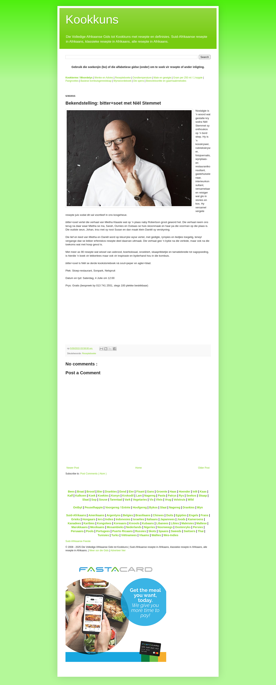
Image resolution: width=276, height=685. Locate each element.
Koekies (103, 495)
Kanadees (74, 523)
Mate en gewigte (162, 77)
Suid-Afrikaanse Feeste (78, 541)
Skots (152, 531)
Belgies (128, 515)
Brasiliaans (142, 515)
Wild (191, 499)
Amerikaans (96, 515)
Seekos (191, 495)
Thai (201, 531)
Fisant (140, 491)
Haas (173, 491)
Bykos (153, 507)
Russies (140, 531)
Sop (94, 499)
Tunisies (103, 535)
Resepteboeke (123, 77)
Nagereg (150, 495)
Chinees (158, 515)
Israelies (138, 519)
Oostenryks (183, 527)
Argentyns (113, 515)
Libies (175, 523)
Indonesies (123, 519)
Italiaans (152, 519)
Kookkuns (92, 19)
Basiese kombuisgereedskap (96, 80)
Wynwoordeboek (122, 80)
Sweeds (176, 531)
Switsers (189, 531)
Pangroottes (72, 80)
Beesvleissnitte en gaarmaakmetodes (166, 80)
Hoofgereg (140, 507)
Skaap (203, 495)
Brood (90, 491)
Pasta (161, 495)
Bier (100, 491)
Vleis (159, 499)
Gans (150, 491)
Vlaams (144, 535)
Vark (128, 499)
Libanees (162, 523)
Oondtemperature (142, 77)
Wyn (200, 507)
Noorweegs (165, 527)
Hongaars (88, 519)
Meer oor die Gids (99, 550)
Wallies (156, 535)
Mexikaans (97, 527)
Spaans (163, 531)
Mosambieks (115, 527)
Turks (115, 535)
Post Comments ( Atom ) (93, 473)
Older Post (204, 467)
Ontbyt (77, 507)
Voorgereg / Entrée (117, 507)
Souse (103, 499)
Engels (193, 515)
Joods (181, 519)
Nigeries (149, 527)
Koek (92, 495)
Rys (181, 495)
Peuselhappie (94, 507)
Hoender (184, 491)
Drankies (111, 491)
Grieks (75, 519)
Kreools (134, 523)
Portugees (103, 531)
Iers (100, 519)
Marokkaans (80, 527)
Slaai (85, 499)
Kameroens (195, 519)
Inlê (195, 491)
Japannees (167, 519)
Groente (161, 491)
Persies (198, 527)
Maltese (201, 523)
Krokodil (128, 495)
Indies (109, 519)
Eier (131, 491)
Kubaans (148, 523)
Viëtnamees (129, 535)
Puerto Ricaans (122, 531)
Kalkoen (80, 495)
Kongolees (104, 523)
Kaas (203, 491)
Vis (151, 499)
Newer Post (72, 467)
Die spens (138, 80)
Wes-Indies (170, 535)
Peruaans (77, 531)
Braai (80, 491)
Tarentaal (116, 499)
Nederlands (133, 527)
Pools (90, 531)
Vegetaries (140, 499)
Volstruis (179, 499)
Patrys (172, 495)
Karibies (88, 523)
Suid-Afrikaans (76, 515)
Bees (71, 491)
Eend (122, 491)
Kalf (70, 495)
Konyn (115, 495)
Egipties (181, 515)
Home (138, 467)
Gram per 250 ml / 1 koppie (187, 77)
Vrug (168, 499)
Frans (204, 515)
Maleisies (187, 523)
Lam (139, 495)
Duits (169, 515)
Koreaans (120, 523)
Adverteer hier (118, 550)
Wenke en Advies (103, 77)
